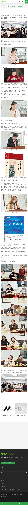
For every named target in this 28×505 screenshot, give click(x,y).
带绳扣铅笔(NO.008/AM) (7, 415)
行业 (2, 478)
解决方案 (2, 470)
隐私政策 (6, 496)
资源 (2, 472)
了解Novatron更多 (8, 462)
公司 (2, 475)
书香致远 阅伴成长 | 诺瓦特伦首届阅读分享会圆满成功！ (12, 6)
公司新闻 (9, 5)
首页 (3, 5)
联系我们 (2, 480)
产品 (2, 467)
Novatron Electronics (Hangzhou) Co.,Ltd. (11, 494)
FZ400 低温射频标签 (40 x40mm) (20, 416)
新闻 (6, 5)
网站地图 (2, 496)
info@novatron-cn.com (6, 484)
